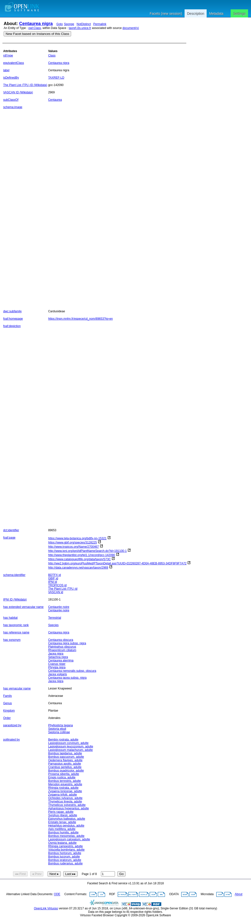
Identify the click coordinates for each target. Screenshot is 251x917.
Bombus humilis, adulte (63, 832)
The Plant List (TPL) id (62, 588)
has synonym (12, 640)
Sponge (69, 24)
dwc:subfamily (12, 311)
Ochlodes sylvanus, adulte (65, 798)
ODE (57, 894)
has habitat (10, 617)
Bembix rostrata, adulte (63, 739)
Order (7, 718)
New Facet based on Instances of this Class (37, 34)
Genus (7, 703)
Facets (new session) (166, 13)
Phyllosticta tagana (60, 725)
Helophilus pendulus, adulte (66, 825)
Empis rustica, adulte (61, 777)
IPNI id (52, 582)
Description (195, 13)
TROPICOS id (57, 585)
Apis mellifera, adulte (61, 829)
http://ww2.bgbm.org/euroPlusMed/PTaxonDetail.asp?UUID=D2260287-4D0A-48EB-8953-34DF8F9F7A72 (117, 563)
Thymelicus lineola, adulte (65, 801)
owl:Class (34, 28)
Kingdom (9, 710)
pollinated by (11, 739)
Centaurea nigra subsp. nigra (67, 643)
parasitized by (12, 725)
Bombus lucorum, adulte (64, 856)
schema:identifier (14, 575)
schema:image (12, 107)
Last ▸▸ (70, 874)
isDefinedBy (11, 77)
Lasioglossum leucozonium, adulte (70, 746)
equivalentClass (13, 63)
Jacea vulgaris (57, 674)
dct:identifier (11, 530)
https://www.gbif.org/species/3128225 (72, 542)
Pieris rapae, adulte (60, 812)
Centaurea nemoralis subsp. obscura (72, 671)
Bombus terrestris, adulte (64, 781)
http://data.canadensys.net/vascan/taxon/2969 (78, 567)
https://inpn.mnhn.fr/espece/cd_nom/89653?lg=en (80, 318)
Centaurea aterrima (60, 660)
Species (53, 625)
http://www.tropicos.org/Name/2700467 (73, 546)
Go (121, 874)
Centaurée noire (58, 607)
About (238, 894)
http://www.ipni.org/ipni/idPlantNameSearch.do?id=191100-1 (87, 551)
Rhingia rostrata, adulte (63, 787)
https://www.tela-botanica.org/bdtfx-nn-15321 (77, 538)
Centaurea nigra (36, 23)
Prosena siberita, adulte (63, 774)
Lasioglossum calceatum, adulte (69, 839)
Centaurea (55, 99)
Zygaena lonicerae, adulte (65, 791)
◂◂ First (20, 874)
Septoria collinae (59, 732)
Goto (59, 24)
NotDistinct (83, 24)
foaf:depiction (12, 326)
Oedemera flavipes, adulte (65, 760)
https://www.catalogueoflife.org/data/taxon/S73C (79, 559)
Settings (239, 13)
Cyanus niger (56, 664)
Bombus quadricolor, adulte (66, 770)
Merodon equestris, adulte (65, 784)
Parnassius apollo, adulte (64, 763)
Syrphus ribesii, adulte (62, 815)
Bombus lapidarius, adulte (65, 753)
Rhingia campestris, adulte (65, 846)
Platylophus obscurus (62, 646)
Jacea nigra (55, 653)
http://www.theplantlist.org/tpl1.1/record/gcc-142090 (81, 555)
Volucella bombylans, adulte (66, 849)
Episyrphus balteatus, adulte (66, 818)
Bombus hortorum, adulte (64, 853)
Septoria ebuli (57, 729)
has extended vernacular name (23, 607)
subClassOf (10, 99)
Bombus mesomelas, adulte (66, 836)
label (6, 70)
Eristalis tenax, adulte (62, 822)
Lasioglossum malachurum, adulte (70, 750)
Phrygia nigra (56, 667)
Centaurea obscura (60, 640)
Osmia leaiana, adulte (62, 843)
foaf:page (9, 537)
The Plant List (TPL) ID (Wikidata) (25, 85)
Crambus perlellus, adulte (64, 767)
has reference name (16, 632)
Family (7, 696)
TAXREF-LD (56, 77)
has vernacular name (17, 688)
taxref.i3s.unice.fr (80, 28)
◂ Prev (36, 874)
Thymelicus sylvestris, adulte (67, 805)
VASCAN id (55, 592)
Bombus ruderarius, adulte (65, 863)
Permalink (99, 24)
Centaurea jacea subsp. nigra (67, 677)
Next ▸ (54, 874)
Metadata (216, 13)
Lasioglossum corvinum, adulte (68, 743)
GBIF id (53, 578)
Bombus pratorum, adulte (64, 860)
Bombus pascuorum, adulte (66, 757)
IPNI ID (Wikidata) (15, 599)
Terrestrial (54, 617)
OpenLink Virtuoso (46, 908)
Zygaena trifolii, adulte (62, 794)
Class (51, 55)
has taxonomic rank (16, 625)
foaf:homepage (13, 318)
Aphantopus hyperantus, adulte (68, 808)
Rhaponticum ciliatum (62, 650)
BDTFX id (54, 575)
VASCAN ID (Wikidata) (18, 92)
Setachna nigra (58, 657)
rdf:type (8, 55)
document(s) (131, 28)
